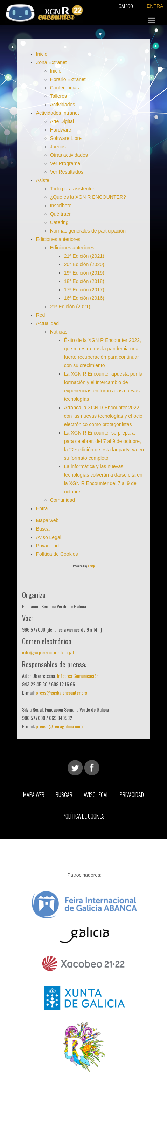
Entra (42, 508)
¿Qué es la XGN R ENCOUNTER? (88, 197)
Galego (126, 5)
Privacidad (47, 545)
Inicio (42, 54)
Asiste (42, 180)
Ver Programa (65, 163)
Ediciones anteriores (58, 239)
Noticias (59, 332)
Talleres (58, 96)
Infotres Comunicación (77, 675)
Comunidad (63, 500)
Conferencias (64, 87)
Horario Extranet (68, 79)
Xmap (91, 565)
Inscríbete (60, 205)
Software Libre (66, 138)
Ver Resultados (66, 172)
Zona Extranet (51, 62)
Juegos (58, 146)
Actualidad (47, 323)
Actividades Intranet (57, 113)
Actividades (62, 104)
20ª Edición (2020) (84, 264)
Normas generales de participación (88, 231)
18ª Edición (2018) (84, 281)
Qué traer (60, 214)
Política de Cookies (57, 554)
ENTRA (155, 6)
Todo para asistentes (72, 188)
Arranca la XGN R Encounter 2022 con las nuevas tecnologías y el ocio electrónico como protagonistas (103, 416)
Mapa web (47, 520)
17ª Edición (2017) (84, 289)
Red (40, 315)
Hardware (60, 130)
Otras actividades (69, 155)
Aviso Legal (48, 537)
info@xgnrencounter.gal (48, 652)
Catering (59, 222)
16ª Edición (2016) (84, 298)
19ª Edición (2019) (84, 273)
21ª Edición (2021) (84, 256)
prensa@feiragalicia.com (59, 726)
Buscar (43, 529)
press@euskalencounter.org (62, 692)
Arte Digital (62, 121)
